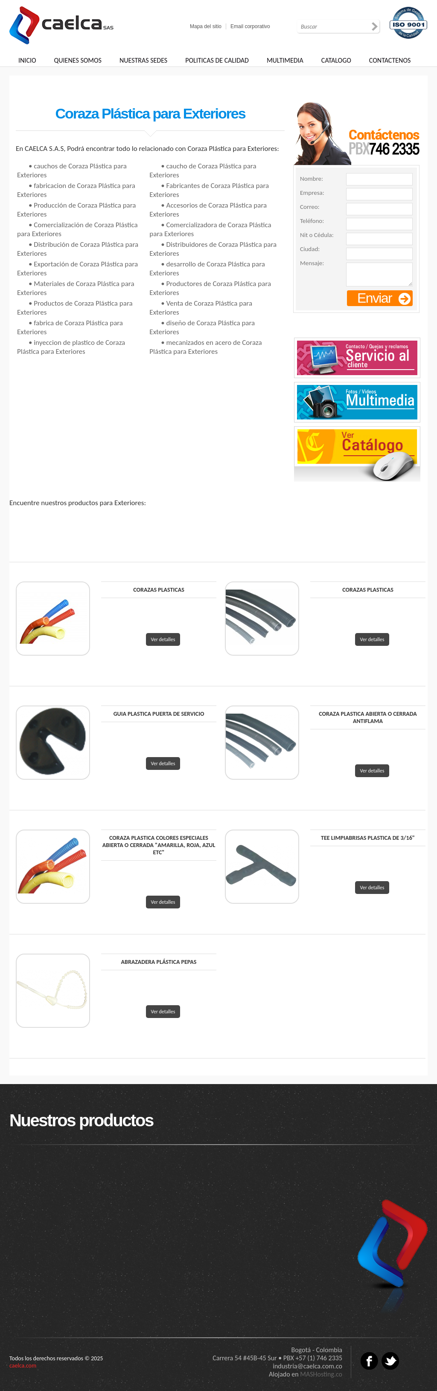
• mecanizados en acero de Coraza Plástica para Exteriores (205, 347)
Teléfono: (312, 221)
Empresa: (312, 193)
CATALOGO (336, 60)
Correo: (310, 207)
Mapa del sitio (205, 26)
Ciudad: (310, 249)
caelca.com (22, 1365)
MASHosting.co (321, 1374)
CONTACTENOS (390, 60)
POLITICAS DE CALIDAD (217, 60)
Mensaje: (312, 263)
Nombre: (311, 178)
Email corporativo (250, 26)
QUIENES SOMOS (78, 60)
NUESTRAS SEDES (143, 60)
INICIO (27, 60)
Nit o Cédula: (317, 235)
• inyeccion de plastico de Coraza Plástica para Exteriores (71, 347)
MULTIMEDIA (285, 60)
